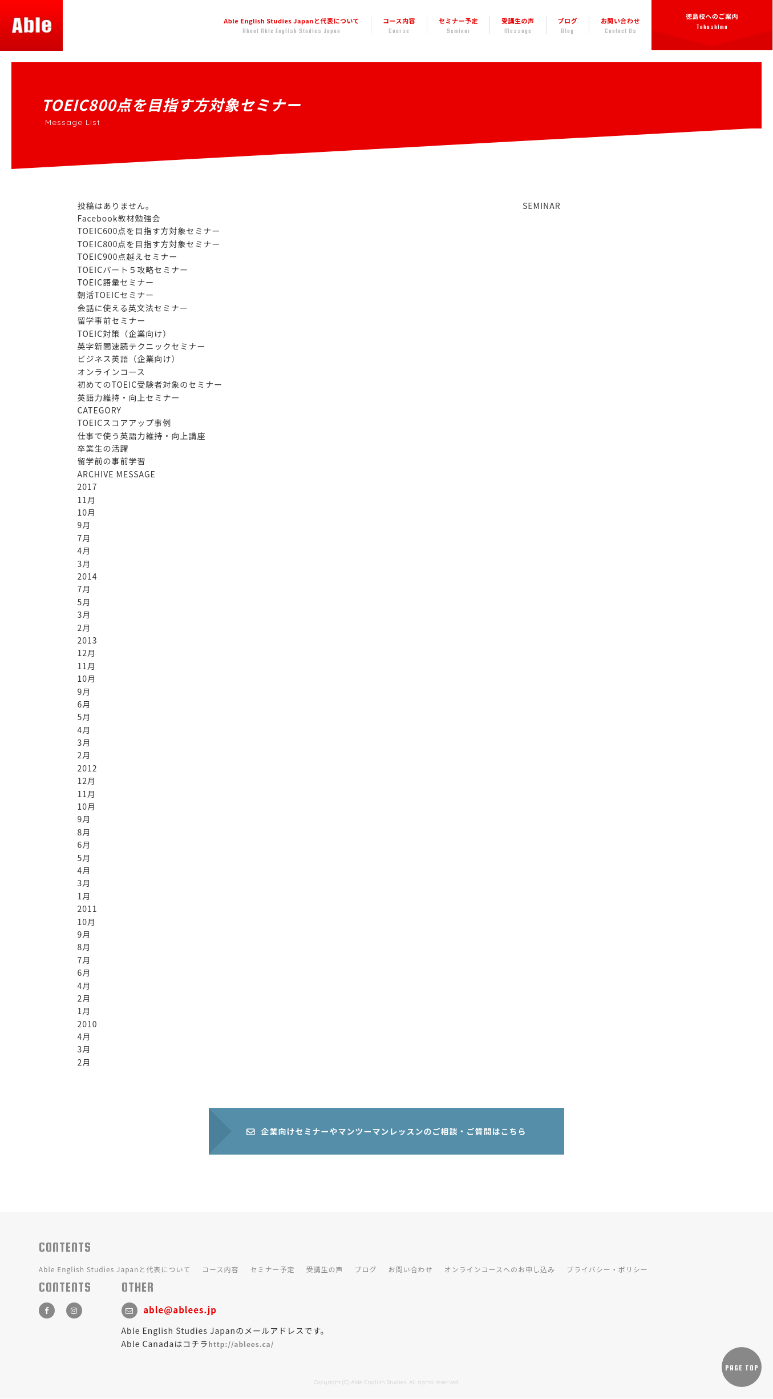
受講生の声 (518, 25)
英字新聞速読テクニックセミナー (142, 346)
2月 (84, 627)
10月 (87, 512)
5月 (84, 602)
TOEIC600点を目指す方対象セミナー (149, 230)
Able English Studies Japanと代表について (291, 25)
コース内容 (399, 25)
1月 (84, 896)
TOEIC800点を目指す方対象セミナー (149, 244)
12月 (87, 652)
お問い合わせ (620, 25)
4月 (84, 550)
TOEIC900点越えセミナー (128, 256)
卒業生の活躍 (103, 448)
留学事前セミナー (112, 320)
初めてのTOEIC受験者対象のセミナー (150, 384)
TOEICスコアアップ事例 (125, 422)
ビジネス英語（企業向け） (129, 358)
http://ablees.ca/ (241, 1344)
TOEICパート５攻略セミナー (133, 269)
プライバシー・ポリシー (607, 1270)
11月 (87, 499)
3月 (84, 563)
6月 (84, 704)
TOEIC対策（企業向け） (125, 333)
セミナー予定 (458, 25)
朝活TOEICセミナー (116, 294)
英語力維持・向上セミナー (129, 397)
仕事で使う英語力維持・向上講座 (142, 435)
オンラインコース (111, 371)
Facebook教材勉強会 (119, 218)
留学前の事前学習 (112, 461)
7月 (84, 538)
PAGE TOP (742, 1368)
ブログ (568, 25)
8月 (84, 832)
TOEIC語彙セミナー (116, 282)
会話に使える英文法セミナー (133, 307)
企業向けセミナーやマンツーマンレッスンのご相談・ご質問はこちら (387, 1131)
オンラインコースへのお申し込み (499, 1270)
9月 (84, 524)
